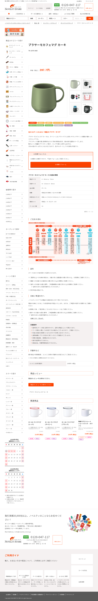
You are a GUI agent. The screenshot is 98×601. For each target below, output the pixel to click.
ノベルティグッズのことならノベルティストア (17, 23)
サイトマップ (89, 1)
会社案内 (79, 1)
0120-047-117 (71, 4)
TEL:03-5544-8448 (68, 8)
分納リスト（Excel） (37, 318)
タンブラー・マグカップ (50, 23)
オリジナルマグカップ (67, 23)
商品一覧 (36, 23)
